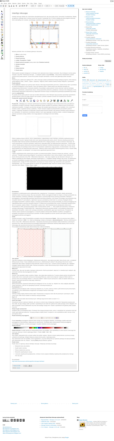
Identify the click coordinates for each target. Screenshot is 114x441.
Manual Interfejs (90, 22)
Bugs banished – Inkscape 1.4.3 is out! (50, 419)
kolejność (97, 81)
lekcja (85, 69)
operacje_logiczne (85, 83)
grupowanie (86, 81)
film (84, 67)
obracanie (108, 81)
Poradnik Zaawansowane (92, 25)
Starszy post (75, 403)
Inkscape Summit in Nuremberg (48, 425)
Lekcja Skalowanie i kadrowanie (93, 38)
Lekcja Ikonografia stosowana (93, 18)
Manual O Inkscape (90, 11)
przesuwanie (107, 83)
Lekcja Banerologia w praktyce (93, 23)
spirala (103, 84)
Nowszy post (14, 403)
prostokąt (100, 83)
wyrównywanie (97, 86)
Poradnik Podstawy (90, 14)
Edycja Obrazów (83, 420)
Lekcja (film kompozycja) (92, 33)
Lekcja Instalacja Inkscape (92, 13)
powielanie (94, 83)
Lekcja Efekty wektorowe (92, 44)
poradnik (86, 73)
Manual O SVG (89, 16)
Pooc (40, 3)
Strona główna (44, 403)
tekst (107, 85)
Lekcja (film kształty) (91, 28)
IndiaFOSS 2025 (45, 421)
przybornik (84, 84)
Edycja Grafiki (5, 1)
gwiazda (92, 81)
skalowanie (98, 84)
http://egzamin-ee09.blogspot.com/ (11, 430)
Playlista (102, 71)
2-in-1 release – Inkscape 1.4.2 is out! (50, 427)
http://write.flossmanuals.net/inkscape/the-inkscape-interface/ (28, 361)
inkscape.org (103, 69)
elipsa (110, 80)
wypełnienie (89, 86)
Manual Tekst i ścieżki (91, 32)
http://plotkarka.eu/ (7, 427)
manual (18, 367)
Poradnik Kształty (90, 20)
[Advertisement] (44, 388)
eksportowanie (102, 80)
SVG (84, 80)
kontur (102, 81)
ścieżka (84, 88)
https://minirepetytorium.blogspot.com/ (12, 433)
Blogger (67, 437)
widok (83, 86)
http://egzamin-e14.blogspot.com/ (11, 428)
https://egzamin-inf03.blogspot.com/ (11, 431)
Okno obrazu (89, 421)
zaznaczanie (107, 86)
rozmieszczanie (91, 84)
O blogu (101, 67)
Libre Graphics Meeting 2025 (48, 423)
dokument (92, 80)
